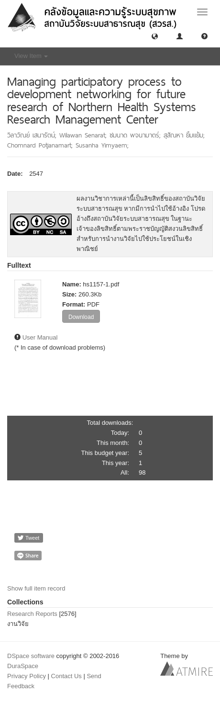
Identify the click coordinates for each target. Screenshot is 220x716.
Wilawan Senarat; (84, 135)
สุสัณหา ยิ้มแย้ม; (184, 135)
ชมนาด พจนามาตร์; (137, 135)
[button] (154, 36)
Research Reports (32, 613)
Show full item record (36, 588)
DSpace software (31, 655)
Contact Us (66, 676)
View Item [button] (31, 55)
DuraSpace (22, 666)
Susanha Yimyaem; (102, 145)
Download (81, 317)
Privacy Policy (26, 676)
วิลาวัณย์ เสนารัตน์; (33, 135)
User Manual (40, 337)
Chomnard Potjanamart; (41, 145)
